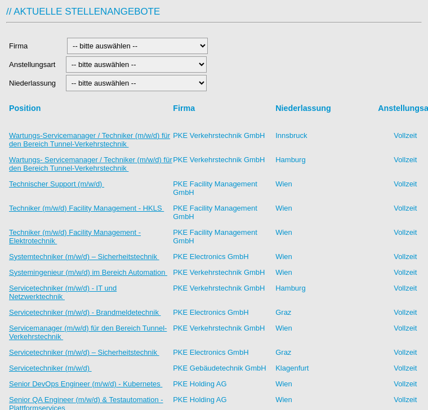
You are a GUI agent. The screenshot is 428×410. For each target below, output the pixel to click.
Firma (35, 46)
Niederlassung (34, 83)
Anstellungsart (33, 64)
